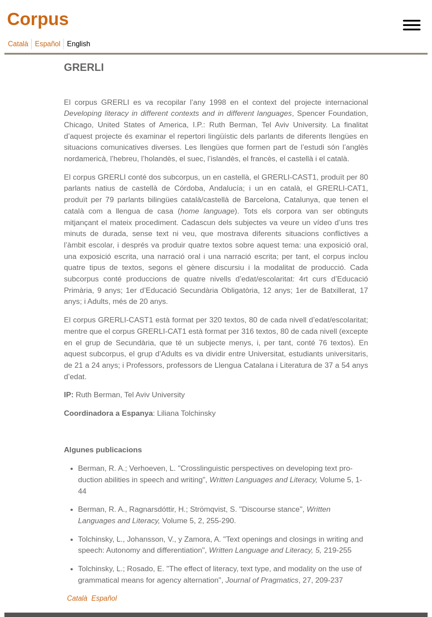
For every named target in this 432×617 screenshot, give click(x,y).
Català (18, 44)
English (78, 44)
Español (47, 44)
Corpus (38, 19)
